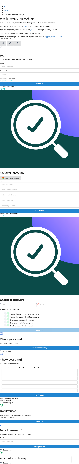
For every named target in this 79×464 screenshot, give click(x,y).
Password (3, 71)
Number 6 (41, 368)
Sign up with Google (10, 178)
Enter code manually (39, 348)
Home (6, 7)
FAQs (6, 11)
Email (2, 63)
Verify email (39, 395)
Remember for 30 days (9, 79)
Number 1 (5, 368)
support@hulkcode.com (53, 37)
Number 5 (34, 368)
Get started (39, 211)
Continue (39, 84)
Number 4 (27, 368)
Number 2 (12, 368)
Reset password (39, 447)
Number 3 (19, 368)
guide (25, 26)
